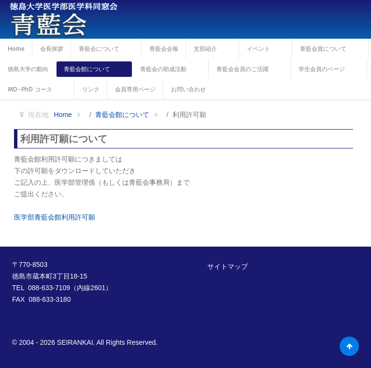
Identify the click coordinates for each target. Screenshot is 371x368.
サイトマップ (227, 266)
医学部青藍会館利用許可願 (54, 217)
